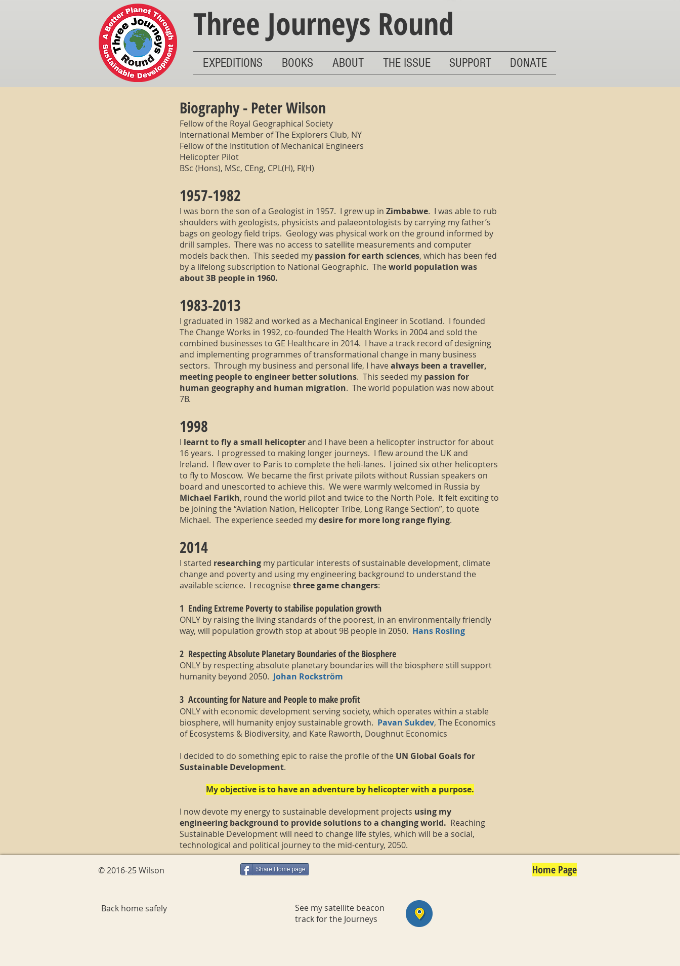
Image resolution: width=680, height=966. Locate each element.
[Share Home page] (274, 869)
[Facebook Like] (208, 871)
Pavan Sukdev (405, 722)
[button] (232, 63)
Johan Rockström (308, 676)
